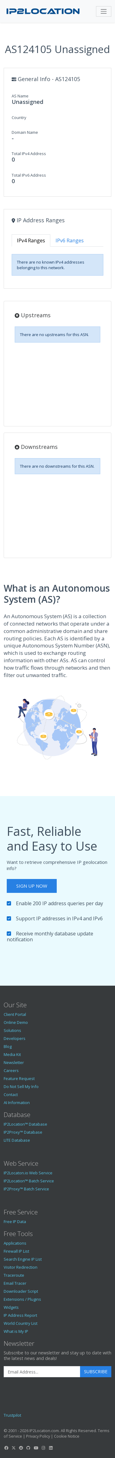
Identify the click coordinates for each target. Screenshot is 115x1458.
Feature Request (19, 1078)
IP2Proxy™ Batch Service (26, 1189)
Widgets (11, 1307)
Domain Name (25, 132)
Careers (11, 1070)
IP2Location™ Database (25, 1124)
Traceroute (14, 1275)
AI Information (17, 1102)
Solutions (12, 1030)
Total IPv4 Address (29, 153)
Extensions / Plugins (22, 1299)
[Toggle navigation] (103, 11)
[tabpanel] (57, 265)
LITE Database (17, 1140)
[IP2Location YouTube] (35, 1448)
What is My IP (16, 1331)
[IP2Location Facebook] (6, 1448)
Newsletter (14, 1062)
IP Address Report (20, 1315)
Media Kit (12, 1054)
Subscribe (95, 1371)
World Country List (20, 1323)
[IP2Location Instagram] (43, 1448)
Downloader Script (21, 1291)
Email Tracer (15, 1283)
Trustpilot (12, 1415)
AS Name (20, 96)
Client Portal (15, 1014)
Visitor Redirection (20, 1267)
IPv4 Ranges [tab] (31, 240)
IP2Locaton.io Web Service (28, 1173)
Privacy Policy (38, 1436)
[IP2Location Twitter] (13, 1448)
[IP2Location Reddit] (21, 1448)
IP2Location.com (44, 1430)
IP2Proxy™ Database (23, 1132)
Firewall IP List (16, 1251)
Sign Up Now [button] (31, 886)
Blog (8, 1046)
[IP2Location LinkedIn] (50, 1448)
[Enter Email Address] (42, 1371)
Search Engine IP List (23, 1259)
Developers (14, 1038)
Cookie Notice (66, 1436)
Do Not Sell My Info (21, 1086)
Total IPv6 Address (29, 175)
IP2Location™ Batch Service (29, 1181)
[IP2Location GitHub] (28, 1448)
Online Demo (16, 1022)
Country (19, 117)
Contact (11, 1094)
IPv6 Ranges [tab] (70, 240)
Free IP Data (15, 1221)
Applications (15, 1243)
